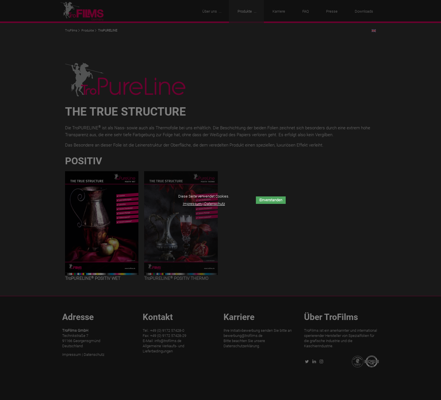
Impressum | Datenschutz (204, 204)
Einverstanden (270, 200)
